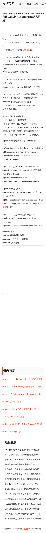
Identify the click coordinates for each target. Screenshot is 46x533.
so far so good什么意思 (11, 402)
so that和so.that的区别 (11, 432)
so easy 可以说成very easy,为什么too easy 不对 (21, 394)
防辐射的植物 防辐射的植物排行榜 (20, 464)
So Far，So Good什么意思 (13, 417)
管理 (36, 3)
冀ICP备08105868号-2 (35, 529)
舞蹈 (4, 207)
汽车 (28, 50)
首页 (21, 3)
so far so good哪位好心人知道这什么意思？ (20, 409)
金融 (29, 3)
